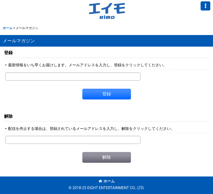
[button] (205, 6)
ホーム (107, 181)
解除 (8, 116)
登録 (8, 52)
